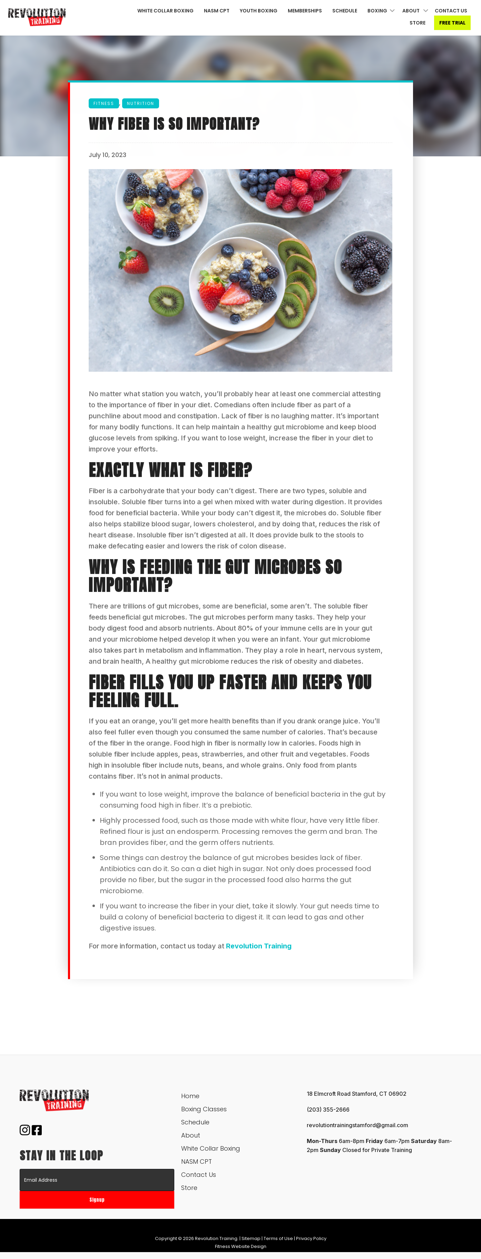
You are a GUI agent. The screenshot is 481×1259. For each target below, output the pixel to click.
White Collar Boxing (165, 10)
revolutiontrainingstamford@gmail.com (357, 1125)
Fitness (104, 104)
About (411, 10)
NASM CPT (216, 10)
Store (417, 22)
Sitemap (251, 1238)
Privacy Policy (311, 1238)
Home (190, 1096)
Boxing (377, 10)
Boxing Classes (204, 1109)
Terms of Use (278, 1238)
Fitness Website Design (240, 1246)
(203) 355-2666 (328, 1109)
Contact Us (451, 10)
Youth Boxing (258, 10)
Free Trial (452, 22)
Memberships (305, 10)
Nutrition (140, 104)
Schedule (344, 10)
